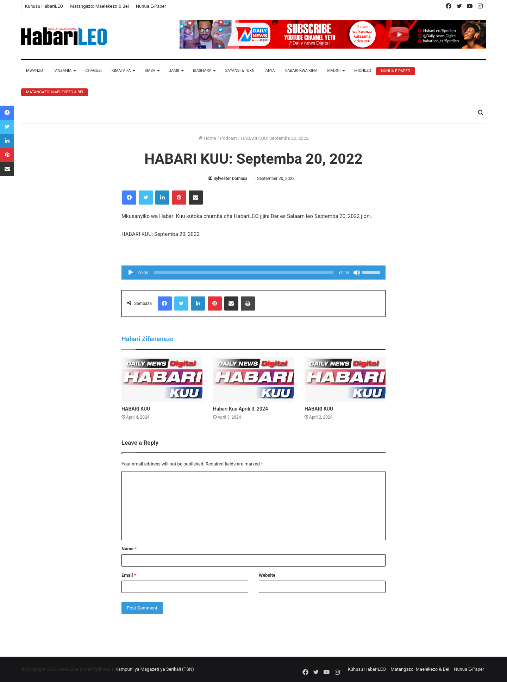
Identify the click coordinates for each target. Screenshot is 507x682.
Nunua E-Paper (151, 6)
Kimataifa (121, 70)
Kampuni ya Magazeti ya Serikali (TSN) (154, 669)
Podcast (228, 138)
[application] (253, 272)
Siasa (149, 70)
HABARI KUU (135, 409)
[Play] (130, 272)
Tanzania (62, 70)
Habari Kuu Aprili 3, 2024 (240, 409)
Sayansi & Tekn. (240, 70)
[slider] (244, 272)
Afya (270, 70)
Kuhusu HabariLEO (44, 6)
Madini (333, 70)
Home (207, 138)
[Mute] (356, 272)
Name (129, 548)
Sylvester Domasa (230, 178)
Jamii (174, 70)
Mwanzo (34, 70)
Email (128, 575)
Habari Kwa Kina (300, 70)
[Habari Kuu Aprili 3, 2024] (253, 379)
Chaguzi (93, 70)
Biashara (202, 70)
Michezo (362, 70)
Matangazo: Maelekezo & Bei (99, 6)
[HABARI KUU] (161, 379)
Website (267, 575)
